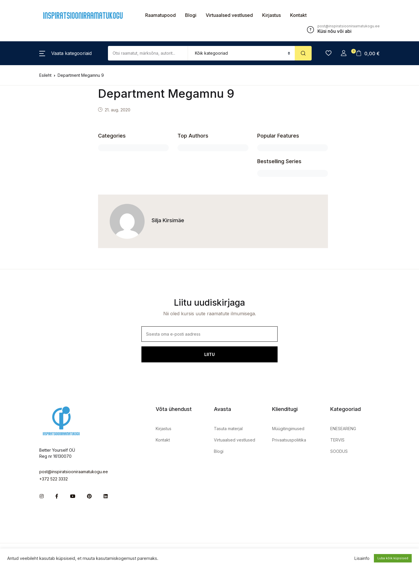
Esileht (45, 75)
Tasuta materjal (228, 428)
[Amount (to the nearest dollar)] (148, 53)
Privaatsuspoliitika (289, 439)
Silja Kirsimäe (168, 220)
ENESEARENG (343, 428)
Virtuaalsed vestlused (229, 15)
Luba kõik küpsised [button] (392, 558)
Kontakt (298, 15)
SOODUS (339, 451)
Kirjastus (271, 15)
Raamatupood (160, 15)
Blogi (190, 15)
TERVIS (337, 439)
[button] (65, 53)
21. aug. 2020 (117, 110)
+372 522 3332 (53, 478)
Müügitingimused (288, 428)
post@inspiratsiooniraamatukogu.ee (73, 471)
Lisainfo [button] (362, 558)
